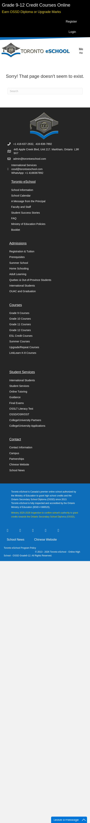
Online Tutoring (18, 391)
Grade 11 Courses (20, 324)
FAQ (14, 218)
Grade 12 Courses (20, 330)
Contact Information (20, 447)
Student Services (19, 385)
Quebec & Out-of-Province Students (30, 279)
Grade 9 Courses (19, 313)
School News (17, 470)
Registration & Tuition (21, 251)
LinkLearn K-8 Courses (22, 352)
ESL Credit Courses (21, 335)
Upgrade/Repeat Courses (24, 347)
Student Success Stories (25, 212)
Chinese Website (19, 464)
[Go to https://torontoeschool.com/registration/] (36, 5)
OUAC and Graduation (22, 291)
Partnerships (16, 458)
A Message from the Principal (28, 201)
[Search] (45, 91)
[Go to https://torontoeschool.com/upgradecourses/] (31, 11)
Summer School (18, 262)
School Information (22, 189)
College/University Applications (27, 425)
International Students (22, 285)
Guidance (15, 397)
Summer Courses (19, 341)
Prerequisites (17, 257)
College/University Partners (25, 420)
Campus (14, 453)
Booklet (15, 229)
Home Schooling (19, 268)
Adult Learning (17, 274)
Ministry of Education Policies (28, 223)
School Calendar (21, 195)
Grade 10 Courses (20, 318)
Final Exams (16, 403)
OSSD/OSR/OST (19, 414)
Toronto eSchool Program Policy (20, 548)
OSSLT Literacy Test (21, 408)
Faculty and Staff (21, 206)
